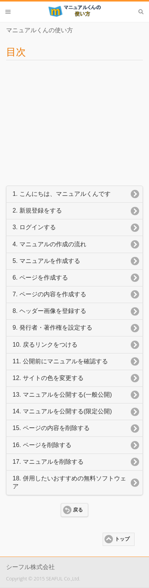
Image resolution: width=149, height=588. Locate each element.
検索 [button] (141, 12)
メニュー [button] (8, 12)
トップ (122, 539)
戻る (78, 510)
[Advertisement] (74, 120)
